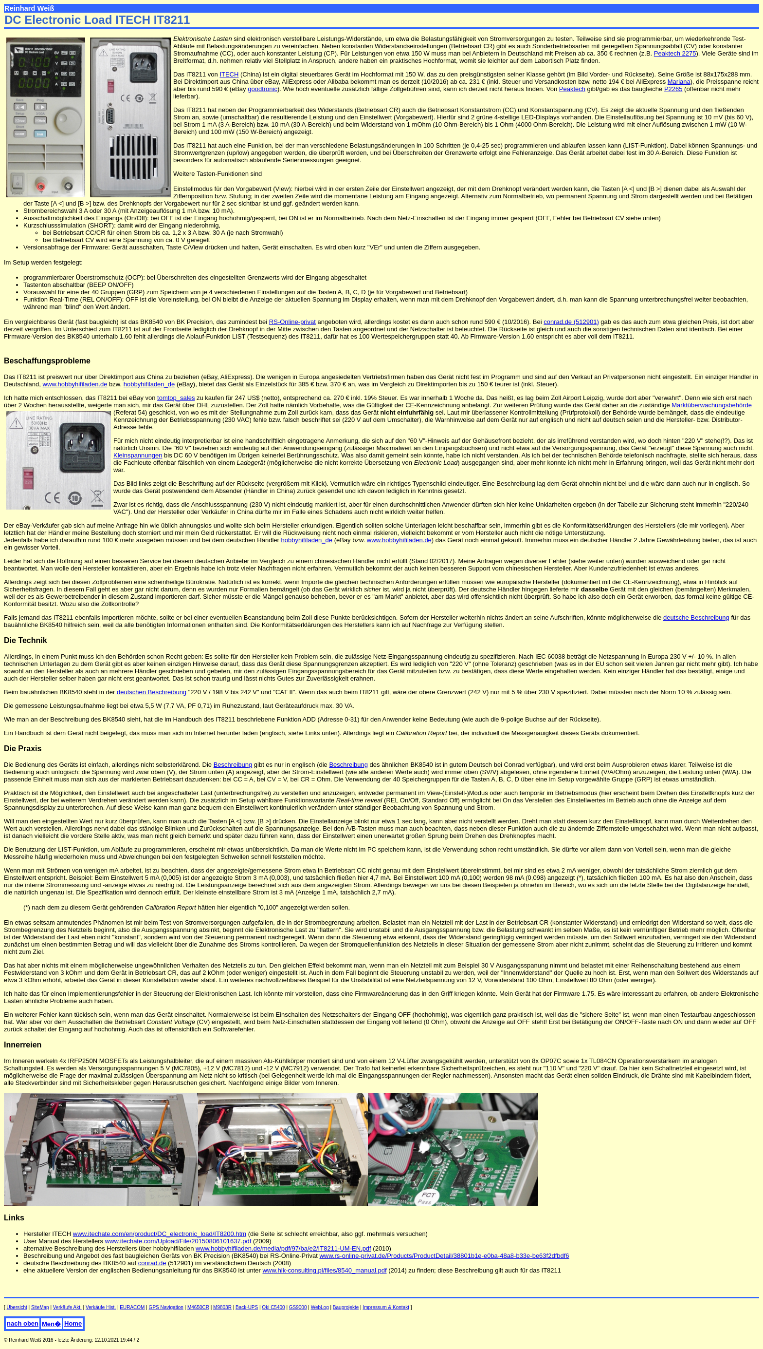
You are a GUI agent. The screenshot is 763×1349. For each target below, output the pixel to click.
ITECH (228, 74)
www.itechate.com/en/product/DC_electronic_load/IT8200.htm (159, 1233)
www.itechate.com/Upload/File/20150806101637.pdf (178, 1241)
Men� (51, 1324)
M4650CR (198, 1307)
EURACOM (132, 1307)
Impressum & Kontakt (386, 1307)
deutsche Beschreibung (696, 617)
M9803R (222, 1307)
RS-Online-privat (292, 321)
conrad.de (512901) (571, 321)
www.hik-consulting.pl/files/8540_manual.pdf (324, 1270)
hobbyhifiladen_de (149, 384)
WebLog (320, 1307)
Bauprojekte (346, 1307)
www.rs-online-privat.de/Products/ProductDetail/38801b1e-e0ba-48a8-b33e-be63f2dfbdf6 (444, 1255)
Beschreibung (233, 764)
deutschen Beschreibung (151, 692)
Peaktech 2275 (675, 53)
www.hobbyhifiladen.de (75, 384)
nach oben (22, 1323)
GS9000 (298, 1307)
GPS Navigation (166, 1307)
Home (73, 1323)
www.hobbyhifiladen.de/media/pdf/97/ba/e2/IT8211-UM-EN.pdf (283, 1248)
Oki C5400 (273, 1307)
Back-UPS (247, 1307)
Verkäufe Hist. (101, 1307)
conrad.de (152, 1263)
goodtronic (262, 89)
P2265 (673, 89)
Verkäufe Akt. (67, 1307)
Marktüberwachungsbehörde (712, 405)
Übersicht (17, 1307)
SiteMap (40, 1307)
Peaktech (572, 89)
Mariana (679, 81)
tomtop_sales (176, 397)
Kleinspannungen (137, 455)
